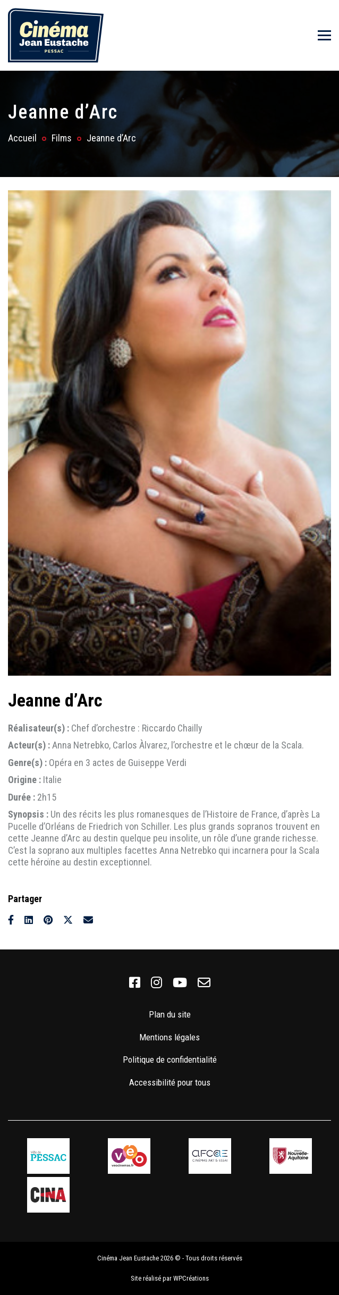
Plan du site (170, 1014)
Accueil (22, 138)
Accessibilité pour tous (169, 1082)
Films (62, 138)
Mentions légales (169, 1037)
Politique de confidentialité (170, 1059)
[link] (134, 983)
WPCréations (191, 1278)
